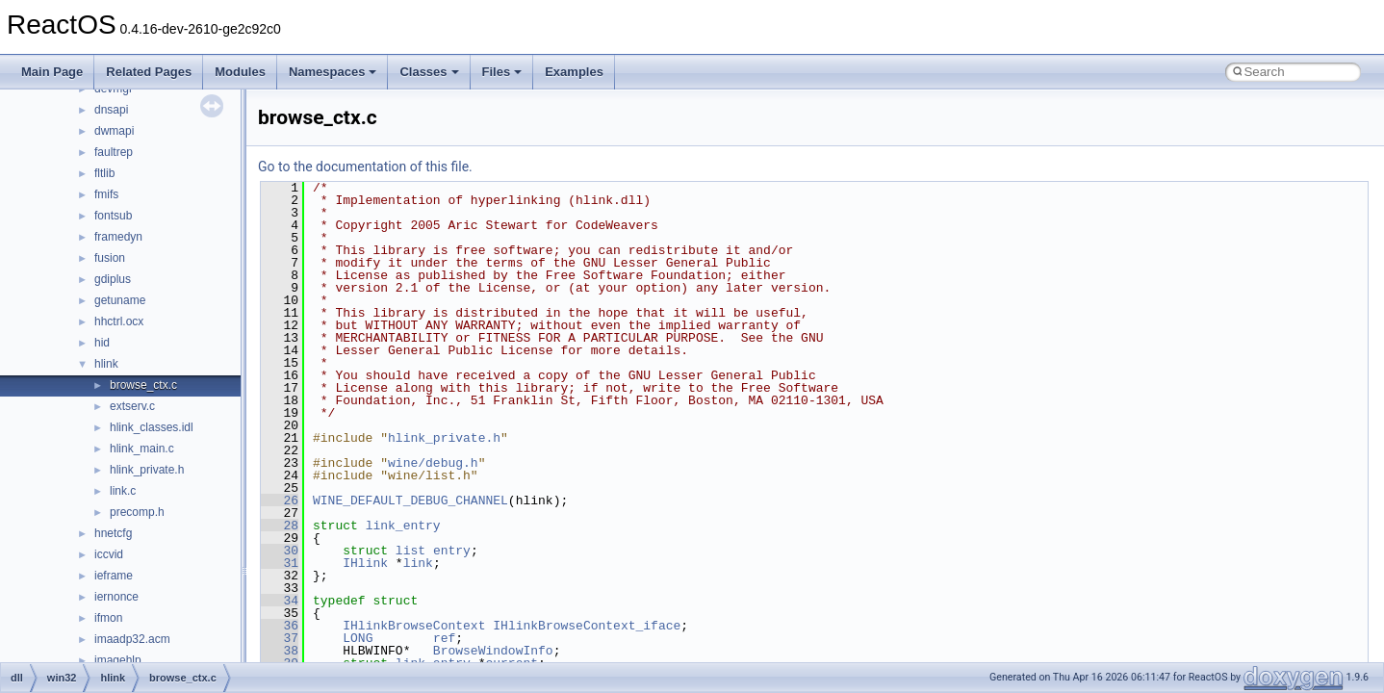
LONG (357, 638)
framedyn (118, 237)
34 (279, 600)
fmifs (106, 194)
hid (102, 342)
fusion (109, 258)
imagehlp (117, 660)
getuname (119, 300)
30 (279, 550)
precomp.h (137, 512)
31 (279, 563)
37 (279, 638)
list (410, 550)
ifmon (108, 618)
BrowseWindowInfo (493, 650)
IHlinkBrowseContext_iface (586, 625)
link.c (123, 491)
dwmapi (114, 131)
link (418, 563)
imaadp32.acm (132, 639)
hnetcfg (113, 533)
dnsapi (111, 109)
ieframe (113, 575)
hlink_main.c (142, 448)
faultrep (113, 152)
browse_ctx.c (143, 385)
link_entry (403, 525)
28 (279, 525)
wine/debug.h (433, 463)
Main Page (52, 71)
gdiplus (112, 279)
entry (452, 550)
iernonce (116, 596)
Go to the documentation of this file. (365, 166)
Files (502, 71)
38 (279, 650)
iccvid (108, 554)
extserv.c (132, 406)
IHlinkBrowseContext (414, 625)
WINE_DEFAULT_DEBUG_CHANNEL (410, 500)
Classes (428, 71)
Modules (240, 71)
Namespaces (333, 71)
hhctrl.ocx (118, 321)
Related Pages (149, 71)
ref (444, 638)
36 (279, 625)
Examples (574, 71)
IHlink (365, 563)
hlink (106, 364)
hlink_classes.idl (151, 427)
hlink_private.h (147, 469)
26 (279, 500)
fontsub (113, 215)
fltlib (104, 173)
